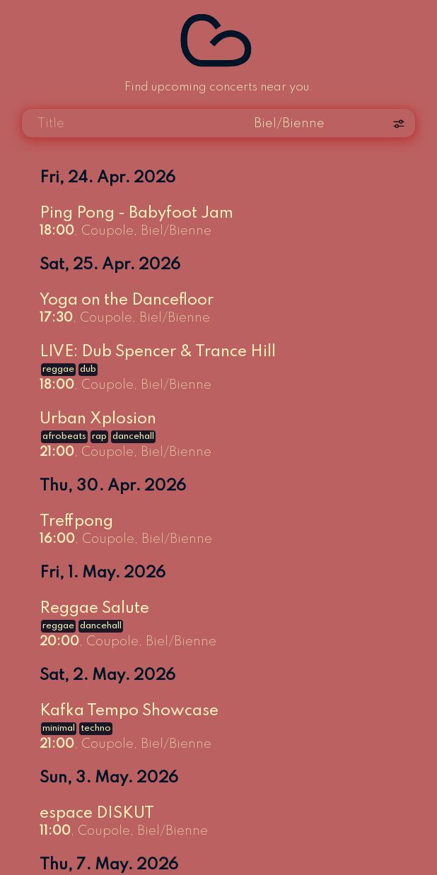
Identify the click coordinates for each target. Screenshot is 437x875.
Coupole (107, 231)
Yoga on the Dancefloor (127, 300)
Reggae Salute (94, 608)
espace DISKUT (97, 813)
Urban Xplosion (98, 419)
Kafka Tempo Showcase (129, 711)
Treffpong (76, 521)
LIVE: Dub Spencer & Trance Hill (158, 352)
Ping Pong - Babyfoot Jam (136, 213)
